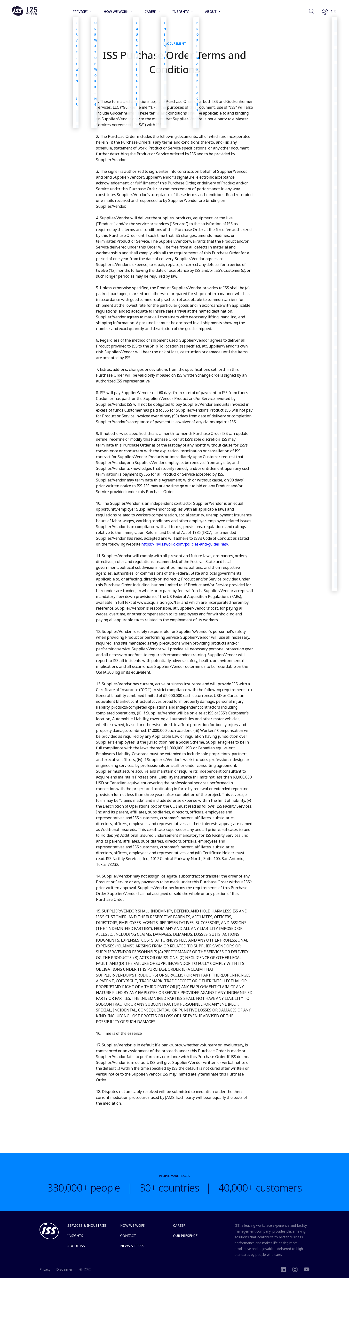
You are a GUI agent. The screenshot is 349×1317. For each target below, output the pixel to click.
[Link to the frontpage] (24, 14)
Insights (75, 1235)
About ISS (76, 1245)
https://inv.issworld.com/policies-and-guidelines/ (184, 544)
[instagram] (295, 1269)
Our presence (185, 1235)
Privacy (45, 1269)
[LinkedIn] (283, 1269)
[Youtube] (306, 1269)
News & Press (132, 1245)
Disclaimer (64, 1269)
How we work (132, 1225)
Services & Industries (87, 1225)
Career (179, 1225)
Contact (128, 1235)
